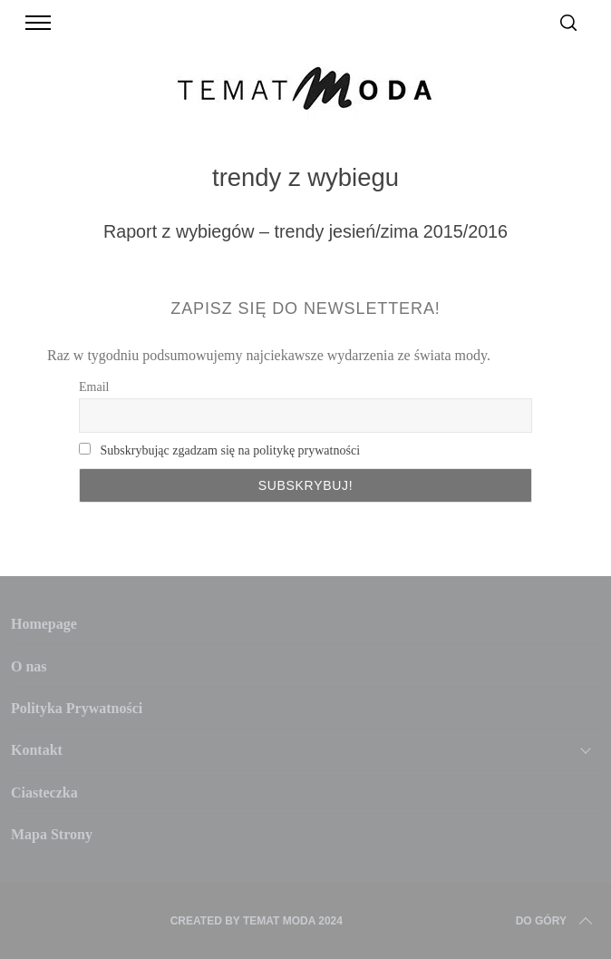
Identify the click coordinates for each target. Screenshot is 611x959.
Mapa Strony (51, 834)
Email (94, 387)
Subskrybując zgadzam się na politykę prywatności (230, 450)
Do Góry (556, 921)
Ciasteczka (44, 792)
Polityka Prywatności (76, 708)
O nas (29, 666)
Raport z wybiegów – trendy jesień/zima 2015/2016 (305, 231)
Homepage (44, 623)
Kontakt (37, 750)
